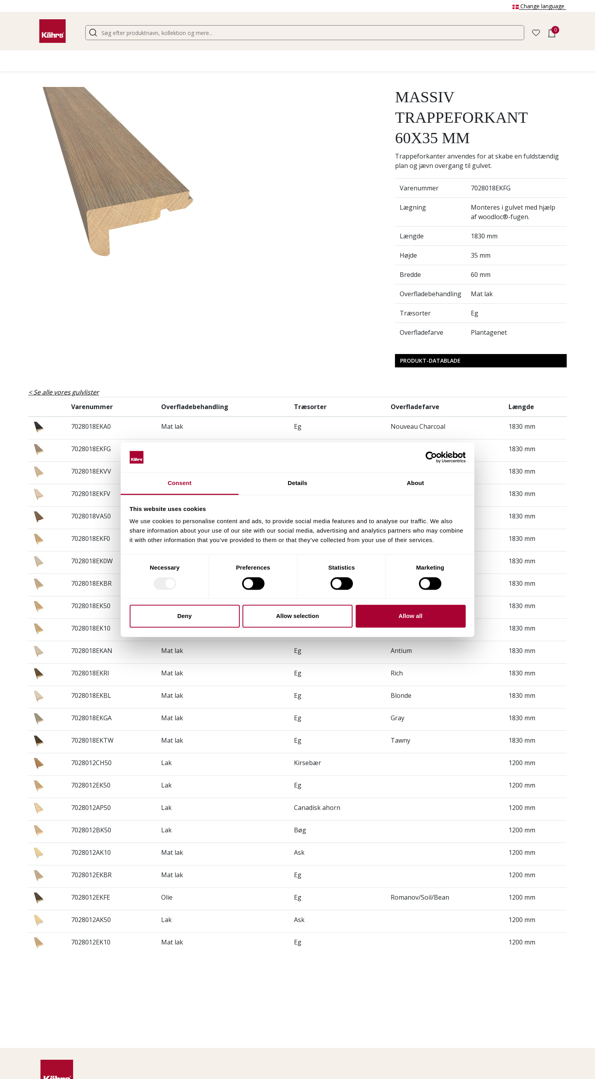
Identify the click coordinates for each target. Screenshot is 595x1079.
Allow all (410, 616)
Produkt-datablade (430, 360)
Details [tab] (297, 483)
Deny (184, 616)
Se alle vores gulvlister (66, 392)
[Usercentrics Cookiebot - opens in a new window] (431, 457)
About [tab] (415, 483)
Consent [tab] (180, 483)
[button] (536, 32)
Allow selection (297, 616)
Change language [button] (539, 6)
